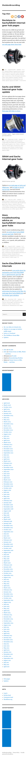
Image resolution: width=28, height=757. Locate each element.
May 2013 (6, 631)
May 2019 (6, 496)
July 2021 (6, 455)
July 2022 (6, 436)
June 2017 (6, 536)
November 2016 (8, 546)
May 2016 (6, 558)
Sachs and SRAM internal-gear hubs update (12, 89)
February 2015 (8, 590)
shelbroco (11, 77)
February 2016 (8, 565)
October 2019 (7, 488)
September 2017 (8, 531)
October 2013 (7, 621)
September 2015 (8, 575)
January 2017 (7, 542)
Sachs (7, 77)
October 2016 (7, 548)
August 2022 (7, 434)
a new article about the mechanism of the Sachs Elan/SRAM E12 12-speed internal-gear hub (14, 272)
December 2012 (8, 639)
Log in (5, 693)
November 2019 (8, 486)
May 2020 (6, 475)
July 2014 (6, 604)
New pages (7, 679)
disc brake (11, 142)
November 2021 (8, 451)
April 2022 (7, 440)
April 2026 (7, 403)
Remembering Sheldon (16, 358)
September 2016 (8, 550)
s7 (25, 252)
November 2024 (8, 415)
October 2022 (8, 432)
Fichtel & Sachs (20, 142)
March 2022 (7, 442)
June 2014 (6, 606)
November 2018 (8, 507)
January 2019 (7, 502)
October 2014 (7, 598)
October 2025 (8, 407)
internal (17, 74)
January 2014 (7, 617)
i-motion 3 (7, 74)
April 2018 (7, 517)
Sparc (3, 257)
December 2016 (8, 544)
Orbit (13, 76)
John (5, 69)
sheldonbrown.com (18, 79)
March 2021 (7, 461)
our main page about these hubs (11, 44)
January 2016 (7, 567)
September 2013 (8, 623)
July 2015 (6, 579)
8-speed (10, 71)
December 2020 (8, 467)
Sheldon (16, 77)
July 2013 (6, 627)
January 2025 (7, 413)
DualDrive (7, 72)
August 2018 (7, 511)
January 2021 (7, 465)
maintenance (8, 76)
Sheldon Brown (19, 147)
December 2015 (8, 569)
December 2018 (8, 504)
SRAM (16, 80)
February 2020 (8, 482)
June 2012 (6, 646)
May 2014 (6, 608)
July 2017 (6, 534)
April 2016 (7, 561)
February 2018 (8, 521)
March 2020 (7, 480)
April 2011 (6, 666)
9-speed (15, 71)
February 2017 (8, 540)
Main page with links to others (11, 111)
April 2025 (7, 409)
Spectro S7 (12, 80)
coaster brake (5, 142)
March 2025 (7, 411)
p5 (12, 252)
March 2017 (7, 538)
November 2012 (8, 641)
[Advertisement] (6, 382)
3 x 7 (23, 69)
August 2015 (7, 577)
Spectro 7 (7, 257)
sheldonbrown (9, 79)
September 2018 (8, 509)
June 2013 (6, 629)
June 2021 (6, 457)
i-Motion (18, 144)
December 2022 (8, 430)
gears (22, 72)
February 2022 (8, 444)
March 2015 (7, 588)
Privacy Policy (16, 752)
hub (3, 74)
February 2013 (8, 635)
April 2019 (7, 498)
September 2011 (8, 658)
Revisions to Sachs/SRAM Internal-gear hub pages (14, 23)
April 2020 (7, 477)
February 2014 (8, 614)
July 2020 (6, 471)
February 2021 (8, 463)
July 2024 (6, 417)
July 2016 (6, 554)
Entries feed (7, 695)
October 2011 (7, 656)
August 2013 (7, 625)
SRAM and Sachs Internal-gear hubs (12, 157)
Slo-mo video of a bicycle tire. (12, 327)
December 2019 (8, 484)
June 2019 (6, 494)
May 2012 (6, 648)
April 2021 (7, 459)
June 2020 (7, 473)
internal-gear (9, 145)
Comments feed (8, 697)
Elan (12, 72)
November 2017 (8, 527)
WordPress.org (8, 699)
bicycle (19, 71)
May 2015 (6, 583)
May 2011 (6, 664)
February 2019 (8, 500)
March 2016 (7, 563)
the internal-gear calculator (10, 295)
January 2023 (7, 428)
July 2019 (6, 492)
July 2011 (6, 662)
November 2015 (8, 571)
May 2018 (6, 515)
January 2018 (7, 523)
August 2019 (7, 490)
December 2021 (8, 448)
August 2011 (7, 660)
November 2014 (8, 596)
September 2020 (8, 469)
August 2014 (7, 602)
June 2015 (6, 581)
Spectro (7, 80)
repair (3, 77)
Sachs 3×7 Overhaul (9, 333)
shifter (3, 80)
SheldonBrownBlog (11, 5)
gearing (19, 72)
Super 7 (15, 257)
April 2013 (6, 633)
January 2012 (7, 652)
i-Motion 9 (12, 74)
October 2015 (7, 573)
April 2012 (7, 650)
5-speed (6, 247)
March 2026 (7, 405)
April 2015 (7, 585)
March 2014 (7, 612)
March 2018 (7, 519)
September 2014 (8, 600)
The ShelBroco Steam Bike (11, 335)
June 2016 (6, 556)
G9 (16, 72)
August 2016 (7, 552)
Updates (19, 69)
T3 (18, 257)
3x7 (3, 71)
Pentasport (17, 76)
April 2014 (7, 610)
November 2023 (8, 424)
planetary (23, 76)
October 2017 (7, 529)
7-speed (6, 71)
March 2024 (7, 421)
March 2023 (7, 426)
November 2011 (8, 654)
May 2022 (6, 438)
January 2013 (7, 637)
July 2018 (6, 513)
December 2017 (8, 525)
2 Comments (23, 80)
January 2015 (7, 592)
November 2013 (8, 619)
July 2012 (6, 644)
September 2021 (8, 453)
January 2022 (7, 446)
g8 (14, 72)
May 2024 (6, 419)
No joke (11, 349)
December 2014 (8, 594)
